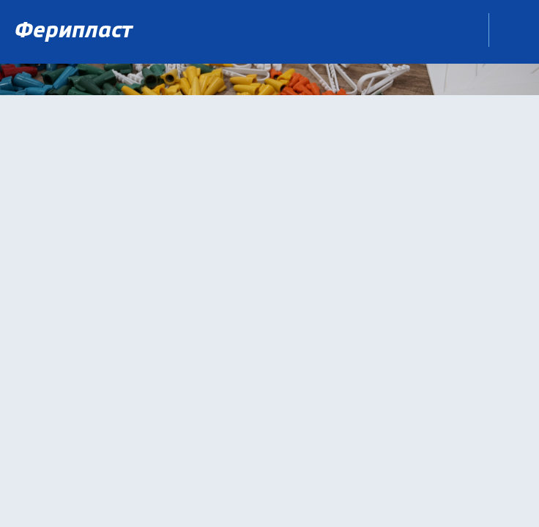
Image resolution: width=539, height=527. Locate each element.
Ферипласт (76, 31)
